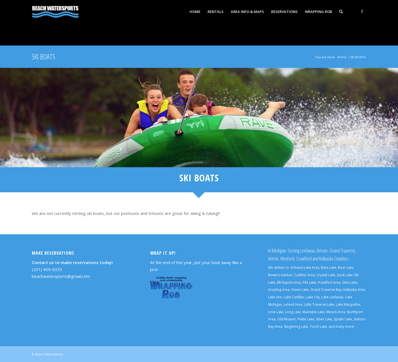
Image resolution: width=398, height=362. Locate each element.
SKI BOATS (43, 57)
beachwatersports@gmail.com (61, 276)
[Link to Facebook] (362, 11)
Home (341, 57)
